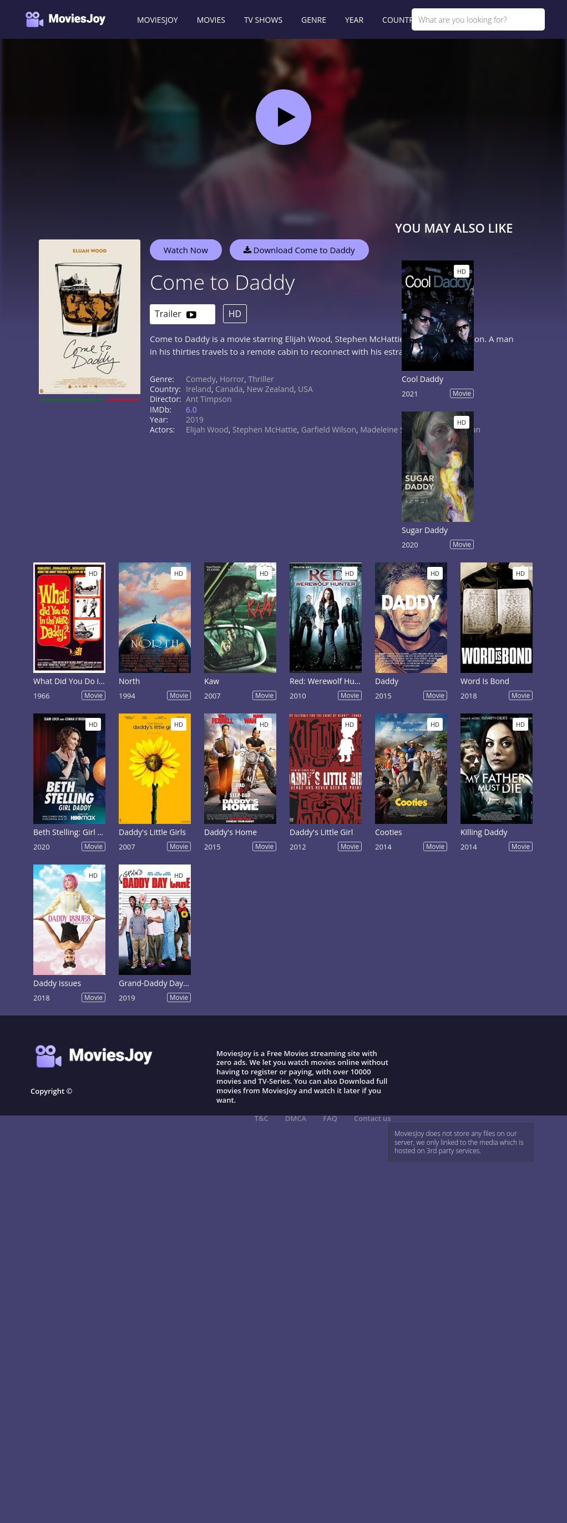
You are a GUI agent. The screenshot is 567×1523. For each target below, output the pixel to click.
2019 (195, 419)
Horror (232, 379)
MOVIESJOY (157, 19)
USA (305, 389)
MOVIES (211, 19)
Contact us (372, 1118)
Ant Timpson (209, 399)
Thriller (261, 379)
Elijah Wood (207, 429)
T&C (262, 1118)
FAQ (330, 1118)
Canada (228, 389)
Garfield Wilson (328, 429)
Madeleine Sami (389, 429)
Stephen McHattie (264, 429)
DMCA (295, 1118)
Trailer (175, 314)
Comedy (201, 379)
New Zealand (270, 389)
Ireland (198, 389)
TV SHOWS (263, 19)
